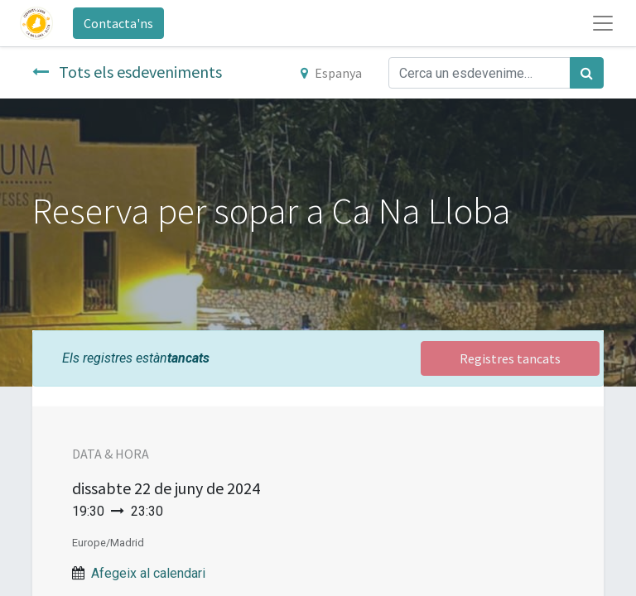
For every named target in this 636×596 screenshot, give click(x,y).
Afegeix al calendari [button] (148, 573)
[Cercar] (587, 73)
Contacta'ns (118, 23)
